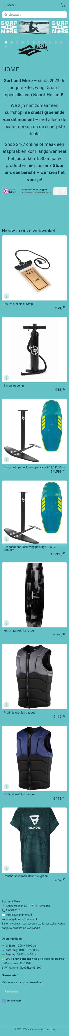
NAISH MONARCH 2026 (19, 630)
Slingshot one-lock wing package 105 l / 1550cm (29, 548)
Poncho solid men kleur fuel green (26, 876)
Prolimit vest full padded (20, 712)
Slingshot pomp (14, 385)
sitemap (46, 1029)
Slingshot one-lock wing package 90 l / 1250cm (34, 467)
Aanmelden (12, 991)
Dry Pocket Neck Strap (18, 304)
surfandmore (11, 1001)
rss (53, 1029)
